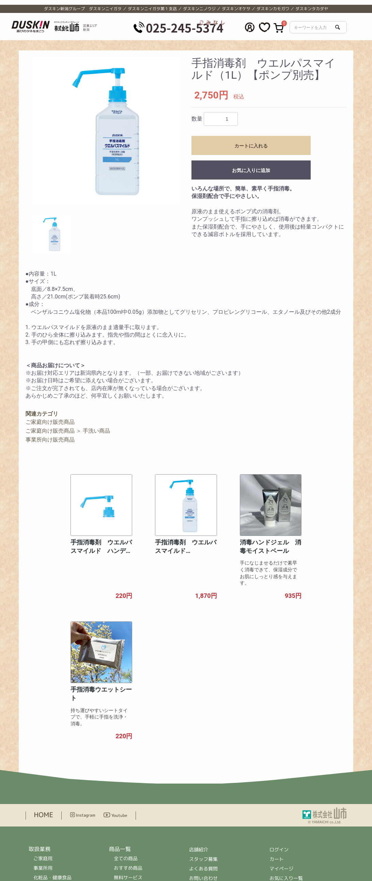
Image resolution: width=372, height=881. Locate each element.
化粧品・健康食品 (52, 751)
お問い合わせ (203, 752)
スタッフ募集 (203, 733)
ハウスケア (126, 799)
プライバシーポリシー (213, 761)
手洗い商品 (96, 431)
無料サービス (128, 751)
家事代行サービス (52, 770)
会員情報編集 (283, 761)
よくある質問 (203, 742)
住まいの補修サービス (57, 789)
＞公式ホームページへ (213, 843)
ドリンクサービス (52, 761)
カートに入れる (251, 146)
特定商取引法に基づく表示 (217, 771)
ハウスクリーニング (54, 780)
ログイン (279, 723)
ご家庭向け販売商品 (50, 422)
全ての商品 (126, 732)
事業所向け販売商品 (50, 439)
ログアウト (281, 780)
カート (276, 733)
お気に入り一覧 (286, 752)
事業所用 (42, 742)
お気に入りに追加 (251, 170)
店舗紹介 (198, 723)
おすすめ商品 (128, 742)
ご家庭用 (42, 732)
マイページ (281, 742)
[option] (106, 130)
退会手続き (281, 771)
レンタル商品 (128, 780)
